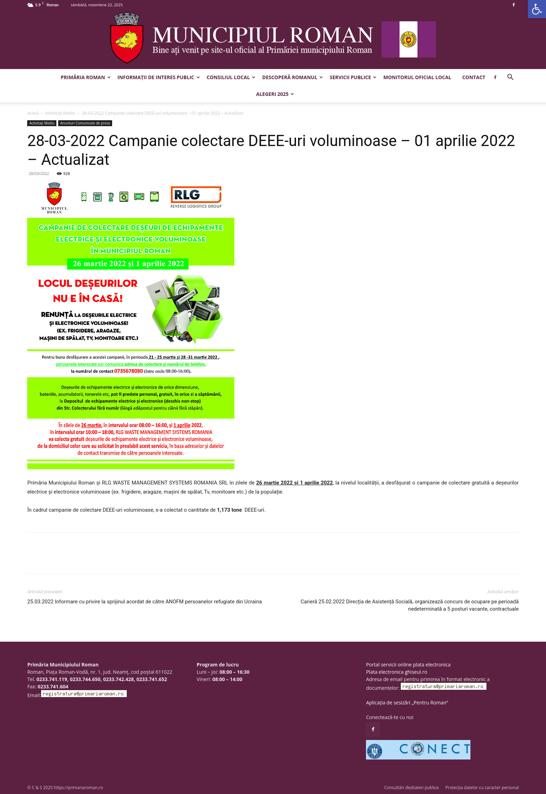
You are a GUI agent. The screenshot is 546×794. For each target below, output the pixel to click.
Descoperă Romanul (292, 77)
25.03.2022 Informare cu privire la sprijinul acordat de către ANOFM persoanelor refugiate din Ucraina (144, 601)
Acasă (32, 113)
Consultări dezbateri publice (411, 788)
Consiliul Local (230, 77)
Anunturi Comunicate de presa (85, 123)
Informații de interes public (158, 77)
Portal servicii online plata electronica (408, 664)
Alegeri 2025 (275, 94)
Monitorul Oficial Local (417, 77)
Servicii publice (353, 77)
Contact (473, 77)
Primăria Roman (85, 77)
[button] (537, 9)
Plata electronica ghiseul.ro (396, 672)
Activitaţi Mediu (60, 113)
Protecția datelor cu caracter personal (481, 788)
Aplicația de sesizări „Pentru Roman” (407, 702)
